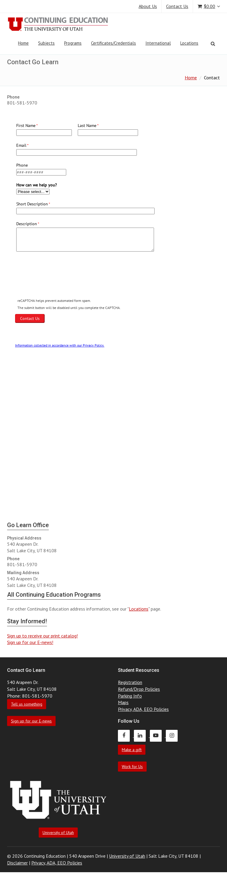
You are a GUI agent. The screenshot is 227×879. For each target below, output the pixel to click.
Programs (73, 43)
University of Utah (58, 832)
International (158, 43)
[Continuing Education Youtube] (158, 735)
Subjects (46, 43)
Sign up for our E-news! (30, 642)
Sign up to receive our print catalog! (42, 636)
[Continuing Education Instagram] (173, 735)
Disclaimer (17, 863)
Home (23, 43)
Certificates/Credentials (113, 43)
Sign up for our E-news (31, 721)
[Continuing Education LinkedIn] (142, 735)
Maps (123, 702)
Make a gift (132, 749)
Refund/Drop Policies (139, 689)
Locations (189, 43)
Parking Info (130, 696)
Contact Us (177, 6)
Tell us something (26, 704)
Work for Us (132, 766)
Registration (130, 682)
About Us (148, 6)
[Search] (213, 43)
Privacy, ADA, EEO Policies (143, 709)
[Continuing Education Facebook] (126, 735)
